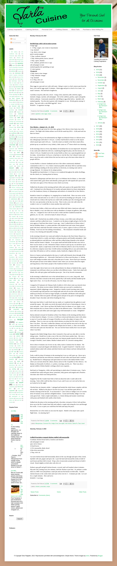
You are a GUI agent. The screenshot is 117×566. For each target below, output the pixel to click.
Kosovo (11, 233)
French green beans (16, 191)
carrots (19, 127)
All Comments (16, 42)
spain (18, 361)
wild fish (19, 400)
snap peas (18, 355)
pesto (22, 294)
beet (15, 90)
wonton (11, 402)
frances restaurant (16, 187)
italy (12, 222)
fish (15, 183)
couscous (18, 154)
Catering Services (32, 29)
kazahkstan (18, 228)
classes (14, 146)
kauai (12, 228)
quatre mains (12, 315)
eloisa (21, 177)
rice (10, 328)
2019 (98, 72)
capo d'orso (19, 123)
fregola (21, 189)
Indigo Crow (54, 423)
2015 (98, 131)
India (22, 218)
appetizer (38, 113)
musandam (18, 268)
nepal (22, 274)
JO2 (22, 222)
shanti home (12, 347)
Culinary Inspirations (14, 29)
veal (19, 388)
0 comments (54, 111)
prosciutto (43, 486)
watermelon (18, 398)
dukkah (11, 174)
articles (13, 71)
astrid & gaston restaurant (16, 75)
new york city (14, 280)
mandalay (20, 259)
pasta (10, 292)
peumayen (13, 295)
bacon (16, 79)
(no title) (13, 411)
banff (12, 86)
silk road (13, 351)
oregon (18, 288)
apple (13, 65)
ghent (16, 201)
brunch (18, 108)
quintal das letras (16, 317)
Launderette (12, 241)
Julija (17, 224)
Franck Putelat (13, 189)
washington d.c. (16, 396)
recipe (49, 113)
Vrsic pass (20, 394)
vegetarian (20, 390)
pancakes (11, 290)
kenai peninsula (13, 230)
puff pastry (11, 313)
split (18, 363)
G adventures (13, 199)
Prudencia (11, 311)
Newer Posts (35, 492)
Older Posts (82, 492)
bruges (11, 108)
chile (20, 141)
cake (18, 117)
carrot (14, 125)
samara (11, 338)
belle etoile (13, 92)
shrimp (16, 349)
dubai (12, 172)
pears (21, 292)
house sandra (19, 212)
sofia (10, 357)
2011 (98, 142)
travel (83, 423)
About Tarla (75, 29)
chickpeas (19, 139)
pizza (19, 299)
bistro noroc (20, 96)
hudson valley (19, 214)
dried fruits (20, 170)
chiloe (14, 143)
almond (13, 61)
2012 (98, 139)
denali (18, 166)
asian (10, 73)
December (101, 77)
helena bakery (12, 208)
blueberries (12, 100)
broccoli (21, 104)
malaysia (13, 259)
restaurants (18, 326)
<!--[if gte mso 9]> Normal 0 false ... (102, 105)
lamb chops (20, 237)
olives (10, 286)
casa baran (12, 129)
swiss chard (18, 371)
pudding (19, 311)
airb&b (19, 55)
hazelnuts (18, 206)
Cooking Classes (62, 29)
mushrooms (20, 270)
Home (59, 492)
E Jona (18, 174)
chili (10, 143)
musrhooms (14, 272)
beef (10, 90)
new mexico (68, 423)
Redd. (13, 324)
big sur (17, 94)
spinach (11, 363)
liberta (18, 245)
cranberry (18, 156)
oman (10, 288)
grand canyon (19, 203)
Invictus (21, 220)
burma (10, 113)
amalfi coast (20, 61)
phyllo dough (17, 297)
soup (15, 357)
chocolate (12, 145)
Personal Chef (47, 29)
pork (17, 303)
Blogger (100, 556)
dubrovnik (18, 172)
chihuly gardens (13, 141)
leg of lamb (12, 243)
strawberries (20, 367)
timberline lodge (14, 380)
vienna (12, 392)
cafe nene (18, 115)
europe (13, 179)
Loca (19, 247)
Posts (13, 39)
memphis (13, 263)
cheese (13, 137)
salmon (18, 336)
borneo (11, 102)
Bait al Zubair (13, 82)
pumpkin (19, 313)
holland (11, 212)
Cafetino (11, 117)
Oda (19, 284)
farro (19, 179)
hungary (14, 216)
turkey (19, 384)
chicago (19, 137)
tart (20, 374)
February (101, 101)
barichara (11, 88)
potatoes (20, 307)
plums (10, 301)
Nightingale (12, 282)
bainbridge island (16, 80)
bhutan (11, 94)
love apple (61, 423)
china (20, 143)
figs (10, 183)
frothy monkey (19, 195)
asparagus (18, 73)
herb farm (18, 210)
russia (11, 334)
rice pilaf (16, 328)
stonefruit (11, 367)
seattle (19, 345)
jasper (17, 222)
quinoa (21, 315)
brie (16, 102)
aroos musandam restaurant (16, 67)
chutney (21, 144)
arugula (19, 71)
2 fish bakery (13, 51)
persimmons (14, 294)
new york (18, 278)
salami (11, 336)
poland (18, 301)
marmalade (14, 261)
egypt (10, 177)
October (100, 83)
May (99, 93)
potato (13, 307)
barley (19, 88)
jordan (12, 224)
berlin (20, 92)
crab (42, 113)
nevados (14, 276)
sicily (22, 349)
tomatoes (11, 382)
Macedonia (12, 253)
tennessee (20, 376)
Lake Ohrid (12, 237)
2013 (98, 137)
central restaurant (18, 135)
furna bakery (18, 197)
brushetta (11, 110)
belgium (21, 90)
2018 (98, 75)
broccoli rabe (16, 106)
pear (16, 292)
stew (19, 365)
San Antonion (19, 338)
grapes (12, 204)
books (19, 100)
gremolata (18, 204)
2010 (98, 145)
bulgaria (19, 112)
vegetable (12, 390)
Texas (12, 378)
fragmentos (14, 185)
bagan (21, 79)
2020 (98, 69)
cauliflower (14, 133)
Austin (12, 77)
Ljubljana (11, 247)
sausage (11, 345)
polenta (11, 303)
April (99, 96)
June (99, 91)
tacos (15, 372)
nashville (16, 274)
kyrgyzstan (18, 233)
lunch (10, 251)
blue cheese (16, 98)
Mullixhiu (11, 268)
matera (21, 261)
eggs (45, 113)
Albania (18, 57)
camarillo (11, 119)
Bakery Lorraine (19, 84)
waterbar (11, 398)
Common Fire (47, 423)
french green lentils (14, 193)
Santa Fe (74, 423)
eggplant (11, 175)
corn (18, 152)
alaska (11, 57)
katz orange (20, 226)
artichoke (13, 69)
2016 (98, 129)
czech (19, 162)
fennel (19, 181)
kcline (87, 556)
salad (17, 334)
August (100, 88)
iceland (16, 218)
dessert (11, 168)
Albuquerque (38, 423)
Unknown (101, 156)
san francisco (15, 340)
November (101, 80)
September (101, 85)
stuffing (14, 369)
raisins (11, 319)
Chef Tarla (101, 153)
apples (19, 65)
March (100, 99)
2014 (98, 134)
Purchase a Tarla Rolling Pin (93, 29)
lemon (19, 243)
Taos (79, 423)
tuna (14, 384)
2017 (98, 126)
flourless (21, 183)
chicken (37, 486)
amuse (13, 63)
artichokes (20, 69)
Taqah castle (12, 374)
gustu (10, 206)
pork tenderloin (19, 305)
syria (10, 372)
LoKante (11, 249)
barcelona (18, 86)
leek (19, 241)
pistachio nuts (12, 299)
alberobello (12, 59)
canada (11, 123)
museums (11, 270)
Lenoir (10, 245)
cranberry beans (13, 158)
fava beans (12, 181)
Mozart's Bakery (14, 266)
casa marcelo (19, 131)
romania (19, 332)
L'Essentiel (18, 235)
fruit (12, 197)
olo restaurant (17, 286)
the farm (19, 378)
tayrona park (12, 376)
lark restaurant (16, 239)
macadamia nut (18, 251)
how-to (12, 214)
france (21, 185)
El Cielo (16, 177)
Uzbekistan (12, 386)
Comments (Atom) (44, 495)
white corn (12, 400)
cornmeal (11, 154)
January (100, 123)
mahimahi (20, 257)
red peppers (19, 322)
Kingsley (19, 232)
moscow (18, 264)
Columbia (20, 148)
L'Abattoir (11, 235)
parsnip (19, 290)
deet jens (12, 164)
